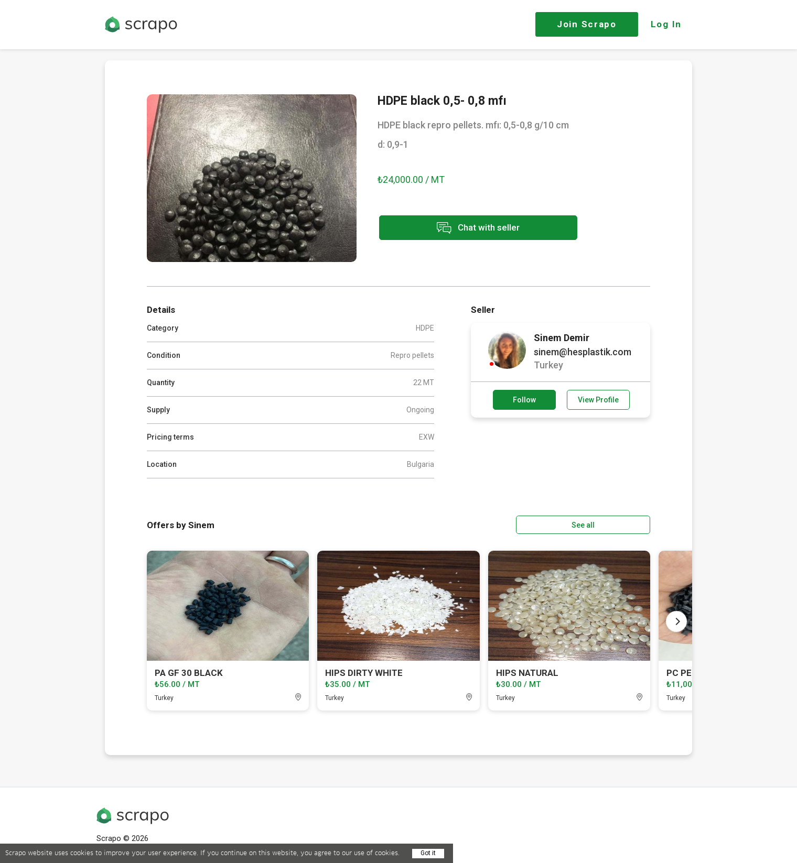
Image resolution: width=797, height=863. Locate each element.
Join (587, 24)
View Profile (598, 400)
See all (620, 524)
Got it (428, 853)
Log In (666, 24)
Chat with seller (470, 228)
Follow (524, 400)
